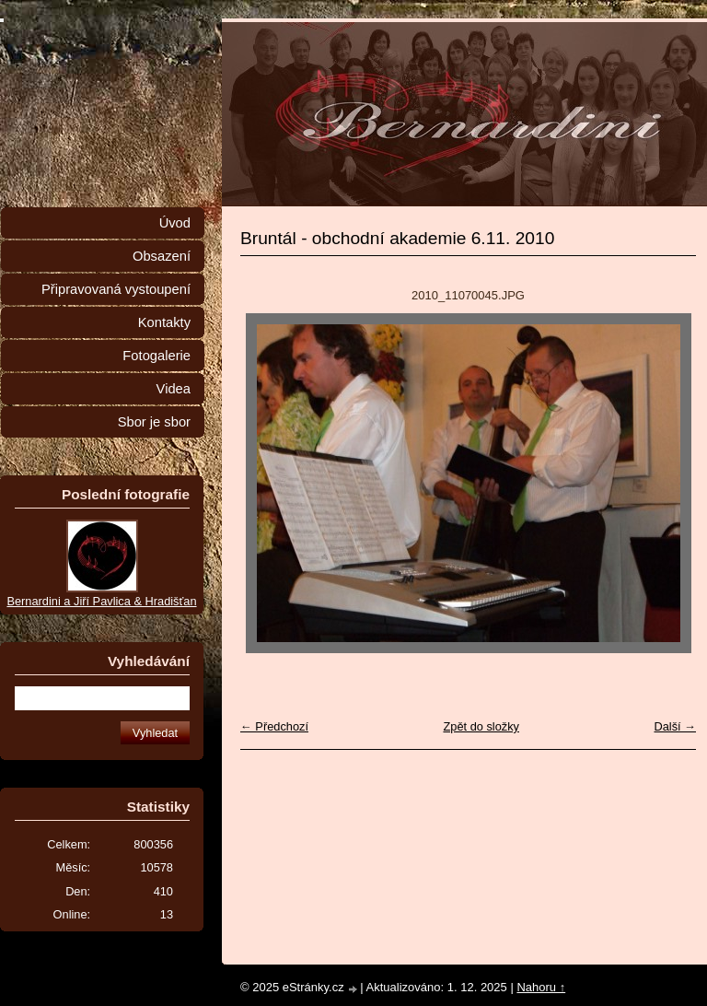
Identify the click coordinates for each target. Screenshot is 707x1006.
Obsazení (162, 256)
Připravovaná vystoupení (116, 289)
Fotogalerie (156, 355)
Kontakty (164, 322)
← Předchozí (274, 726)
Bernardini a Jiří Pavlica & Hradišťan (101, 601)
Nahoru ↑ (540, 987)
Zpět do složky (481, 726)
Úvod (175, 223)
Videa (173, 388)
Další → (675, 726)
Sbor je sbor (154, 422)
